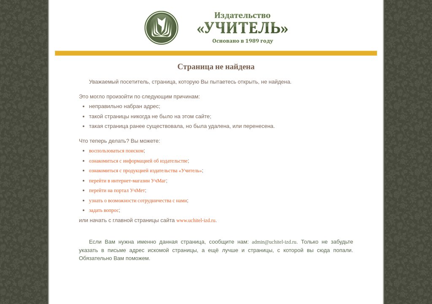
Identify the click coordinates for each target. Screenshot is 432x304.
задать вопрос (104, 210)
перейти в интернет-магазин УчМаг (127, 181)
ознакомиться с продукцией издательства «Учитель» (145, 171)
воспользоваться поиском (116, 151)
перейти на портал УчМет (117, 190)
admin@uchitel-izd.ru (274, 242)
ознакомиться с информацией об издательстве (138, 161)
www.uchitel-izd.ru (196, 220)
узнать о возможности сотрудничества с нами (138, 201)
